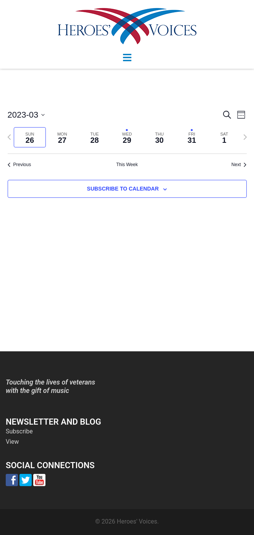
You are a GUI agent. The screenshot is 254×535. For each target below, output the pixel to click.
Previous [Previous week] (19, 164)
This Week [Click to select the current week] (127, 164)
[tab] (30, 137)
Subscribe (19, 431)
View (12, 441)
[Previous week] (9, 137)
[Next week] (245, 137)
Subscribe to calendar (123, 189)
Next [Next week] (239, 164)
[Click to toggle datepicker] (26, 114)
